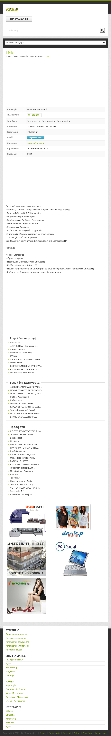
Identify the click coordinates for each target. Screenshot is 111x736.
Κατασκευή (11, 719)
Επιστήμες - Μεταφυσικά (17, 697)
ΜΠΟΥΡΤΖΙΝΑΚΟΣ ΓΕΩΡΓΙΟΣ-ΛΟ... (26, 390)
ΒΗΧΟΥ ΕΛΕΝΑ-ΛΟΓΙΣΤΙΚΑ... (23, 417)
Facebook (66, 733)
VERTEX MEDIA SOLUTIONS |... (25, 488)
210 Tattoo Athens (18, 451)
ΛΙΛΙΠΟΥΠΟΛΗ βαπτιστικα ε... (24, 346)
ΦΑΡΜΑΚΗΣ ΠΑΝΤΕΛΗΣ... (22, 403)
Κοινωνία (10, 723)
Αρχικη (9, 56)
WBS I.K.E (15, 343)
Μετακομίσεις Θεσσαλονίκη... (23, 372)
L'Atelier (13, 356)
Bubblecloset (16, 438)
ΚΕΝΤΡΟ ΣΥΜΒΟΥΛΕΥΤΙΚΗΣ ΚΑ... (26, 431)
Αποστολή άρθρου (14, 650)
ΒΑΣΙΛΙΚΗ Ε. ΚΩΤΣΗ (19, 461)
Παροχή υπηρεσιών (21, 56)
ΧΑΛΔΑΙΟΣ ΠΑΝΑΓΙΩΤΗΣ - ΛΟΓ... (25, 407)
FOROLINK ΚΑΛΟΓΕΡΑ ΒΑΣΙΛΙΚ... (26, 413)
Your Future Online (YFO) (21, 484)
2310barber (15, 441)
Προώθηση (87, 733)
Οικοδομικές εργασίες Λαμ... (22, 458)
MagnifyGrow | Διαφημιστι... (22, 471)
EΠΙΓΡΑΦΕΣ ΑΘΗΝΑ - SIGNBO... (25, 464)
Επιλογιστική (16, 400)
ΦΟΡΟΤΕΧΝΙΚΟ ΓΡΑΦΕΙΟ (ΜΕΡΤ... (26, 393)
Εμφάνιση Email (35, 137)
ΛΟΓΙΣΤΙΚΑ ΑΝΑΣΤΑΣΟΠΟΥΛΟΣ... (26, 387)
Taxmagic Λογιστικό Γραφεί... (23, 410)
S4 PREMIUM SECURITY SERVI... (26, 366)
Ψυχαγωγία (11, 671)
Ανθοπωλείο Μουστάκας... (22, 353)
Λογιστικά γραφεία (38, 56)
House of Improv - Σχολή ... (22, 481)
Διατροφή (10, 675)
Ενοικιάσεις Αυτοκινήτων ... (22, 494)
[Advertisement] (55, 79)
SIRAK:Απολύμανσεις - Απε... (23, 454)
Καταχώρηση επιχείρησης (17, 642)
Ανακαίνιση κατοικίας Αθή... (22, 468)
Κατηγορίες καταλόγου (16, 638)
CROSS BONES (17, 349)
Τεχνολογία (11, 685)
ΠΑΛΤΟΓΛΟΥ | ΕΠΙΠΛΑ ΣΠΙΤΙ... (24, 444)
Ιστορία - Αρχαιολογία (15, 701)
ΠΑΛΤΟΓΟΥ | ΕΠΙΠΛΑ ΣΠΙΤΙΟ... (24, 448)
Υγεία (8, 663)
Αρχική (43, 733)
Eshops (9, 711)
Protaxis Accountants (19, 397)
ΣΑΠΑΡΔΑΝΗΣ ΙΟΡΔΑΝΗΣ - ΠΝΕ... (26, 359)
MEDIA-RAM (16, 362)
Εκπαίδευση (11, 667)
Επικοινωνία (54, 733)
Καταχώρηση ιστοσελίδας (17, 646)
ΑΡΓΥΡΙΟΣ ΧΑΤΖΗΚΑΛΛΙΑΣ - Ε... (25, 369)
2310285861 (34, 115)
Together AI (15, 478)
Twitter (77, 733)
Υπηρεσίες (10, 715)
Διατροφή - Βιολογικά (15, 689)
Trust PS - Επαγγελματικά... (22, 434)
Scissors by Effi (17, 491)
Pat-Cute (14, 474)
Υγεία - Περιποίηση (14, 693)
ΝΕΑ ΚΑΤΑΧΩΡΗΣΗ (19, 19)
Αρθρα (10, 681)
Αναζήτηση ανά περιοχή (16, 634)
